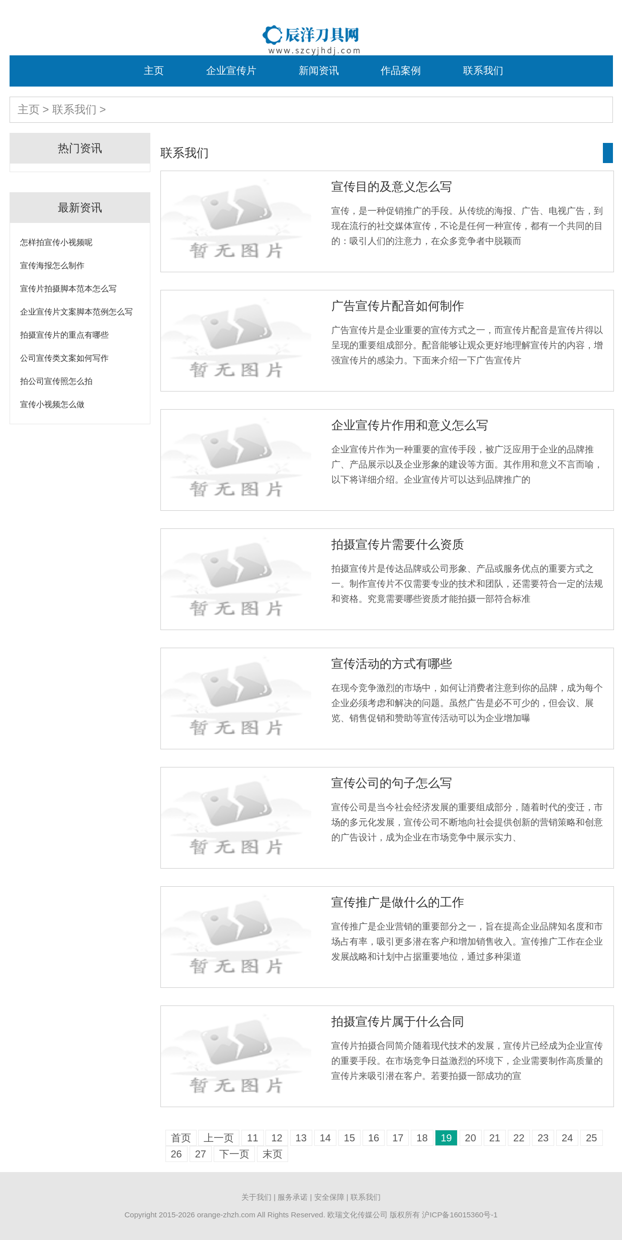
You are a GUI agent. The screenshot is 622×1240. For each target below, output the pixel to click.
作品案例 (401, 70)
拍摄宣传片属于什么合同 (397, 1021)
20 (470, 1137)
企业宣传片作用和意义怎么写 (409, 425)
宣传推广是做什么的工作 (397, 902)
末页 (272, 1153)
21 (494, 1137)
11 (252, 1137)
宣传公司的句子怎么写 (391, 783)
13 (301, 1137)
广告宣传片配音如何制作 (397, 306)
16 (373, 1137)
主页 (154, 70)
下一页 (234, 1153)
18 (421, 1137)
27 (200, 1153)
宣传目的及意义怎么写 (391, 186)
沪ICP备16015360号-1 (459, 1214)
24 (567, 1137)
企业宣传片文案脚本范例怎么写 (76, 311)
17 (397, 1137)
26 (176, 1153)
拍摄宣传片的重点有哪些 (64, 335)
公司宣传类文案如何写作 (64, 358)
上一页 (219, 1137)
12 (276, 1137)
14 (325, 1137)
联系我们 (483, 70)
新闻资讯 (319, 70)
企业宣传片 (231, 70)
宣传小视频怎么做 (52, 404)
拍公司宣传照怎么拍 (56, 381)
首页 (181, 1137)
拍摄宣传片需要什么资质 (397, 544)
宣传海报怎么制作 (52, 265)
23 (543, 1137)
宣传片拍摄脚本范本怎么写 (68, 288)
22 (518, 1137)
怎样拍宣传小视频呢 (56, 242)
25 (591, 1137)
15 (349, 1137)
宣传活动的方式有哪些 (391, 663)
